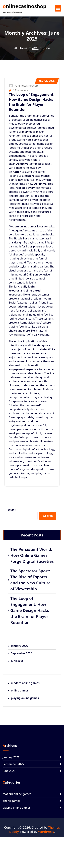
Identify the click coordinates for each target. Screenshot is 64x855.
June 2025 (17, 661)
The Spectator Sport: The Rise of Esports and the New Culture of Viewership (30, 580)
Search (12, 509)
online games (20, 690)
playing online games (25, 698)
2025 (35, 48)
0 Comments (18, 90)
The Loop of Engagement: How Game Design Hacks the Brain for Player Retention (31, 102)
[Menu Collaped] (58, 8)
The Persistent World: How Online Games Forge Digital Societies (32, 555)
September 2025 (21, 653)
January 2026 (19, 646)
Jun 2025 (47, 80)
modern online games (25, 683)
